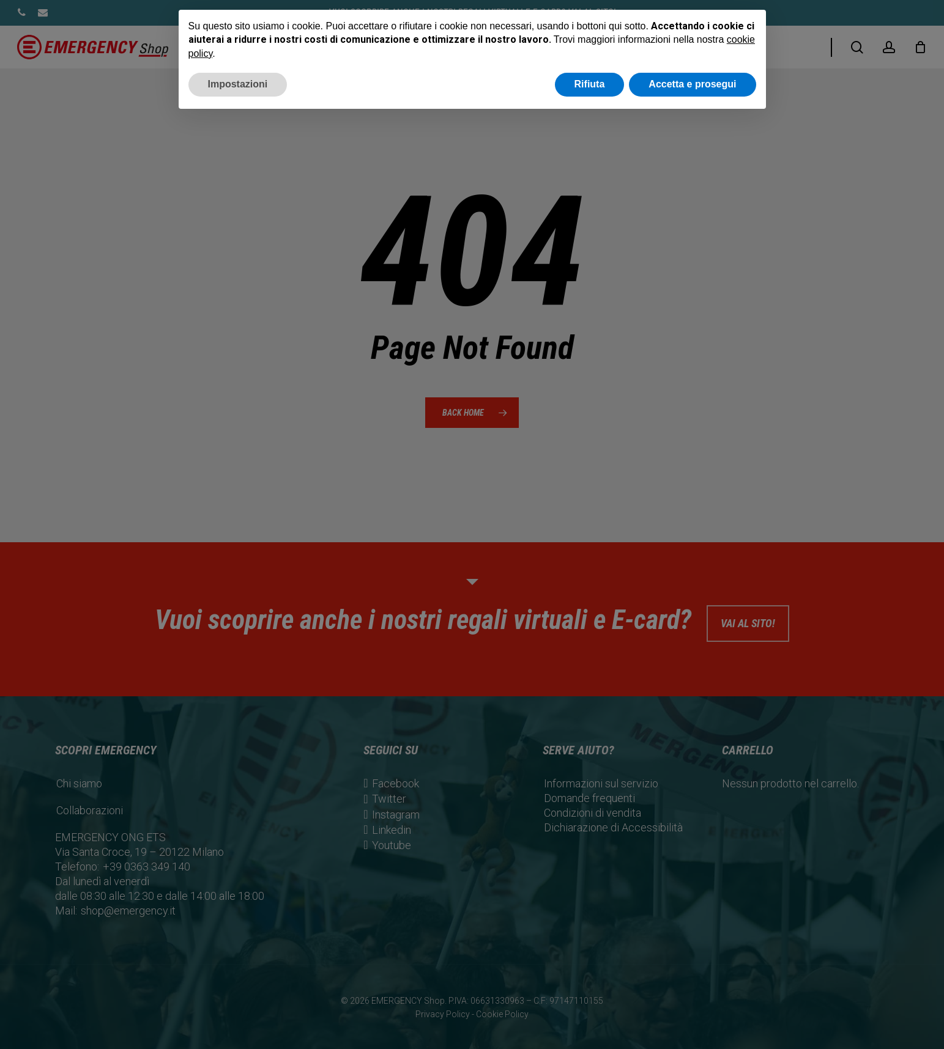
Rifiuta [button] (589, 84)
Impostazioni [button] (238, 84)
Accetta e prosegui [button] (692, 84)
